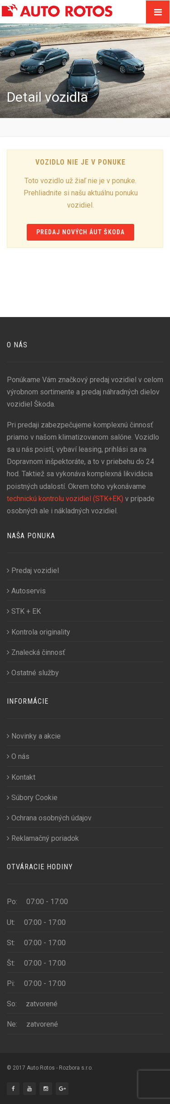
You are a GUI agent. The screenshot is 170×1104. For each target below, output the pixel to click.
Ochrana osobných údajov (49, 818)
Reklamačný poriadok (43, 838)
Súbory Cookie (32, 797)
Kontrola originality (38, 632)
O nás (18, 756)
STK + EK (24, 611)
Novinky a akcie (34, 736)
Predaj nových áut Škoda (80, 232)
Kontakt (21, 777)
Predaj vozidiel (33, 570)
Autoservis (26, 591)
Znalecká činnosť (36, 652)
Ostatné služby (33, 672)
